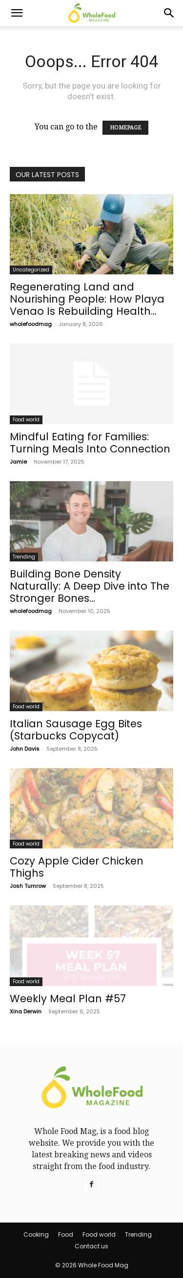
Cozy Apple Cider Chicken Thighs (76, 867)
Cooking (36, 1234)
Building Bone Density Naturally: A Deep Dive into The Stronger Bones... (89, 586)
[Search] (169, 13)
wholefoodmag (31, 324)
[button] (16, 13)
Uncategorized (31, 269)
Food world (26, 419)
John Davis (25, 749)
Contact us (91, 1246)
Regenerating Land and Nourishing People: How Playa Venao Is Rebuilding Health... (87, 299)
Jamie (18, 462)
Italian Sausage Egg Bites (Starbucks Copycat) (76, 730)
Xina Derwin (25, 1011)
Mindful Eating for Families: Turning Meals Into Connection (90, 443)
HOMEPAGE (125, 128)
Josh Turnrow (28, 886)
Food (65, 1234)
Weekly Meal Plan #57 (68, 998)
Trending (24, 556)
